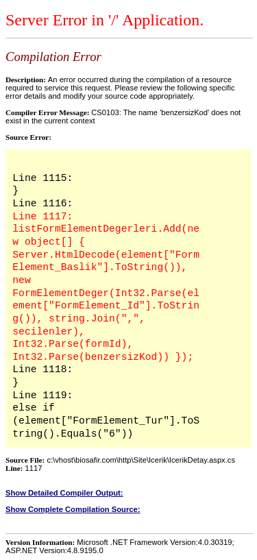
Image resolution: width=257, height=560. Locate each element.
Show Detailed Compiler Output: (64, 493)
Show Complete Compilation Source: (72, 509)
